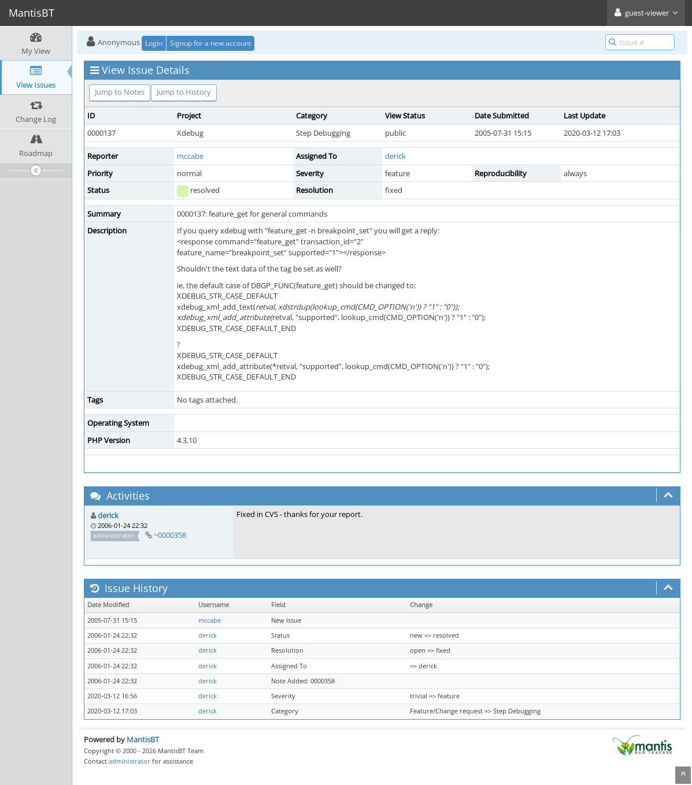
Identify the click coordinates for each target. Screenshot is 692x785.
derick (395, 156)
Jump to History (184, 92)
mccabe (190, 156)
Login (153, 43)
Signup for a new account (210, 43)
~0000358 (170, 535)
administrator (129, 761)
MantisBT (143, 739)
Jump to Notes (120, 92)
